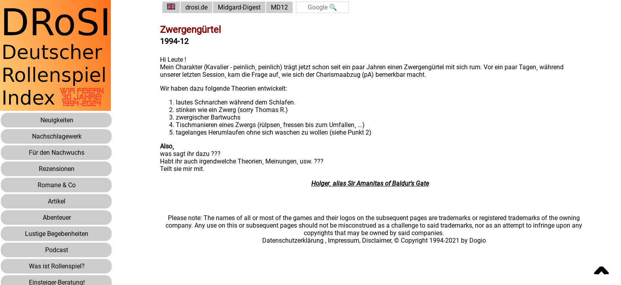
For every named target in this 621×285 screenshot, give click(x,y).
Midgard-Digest (239, 7)
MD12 (279, 7)
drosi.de (196, 7)
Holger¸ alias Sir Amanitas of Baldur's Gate (370, 183)
